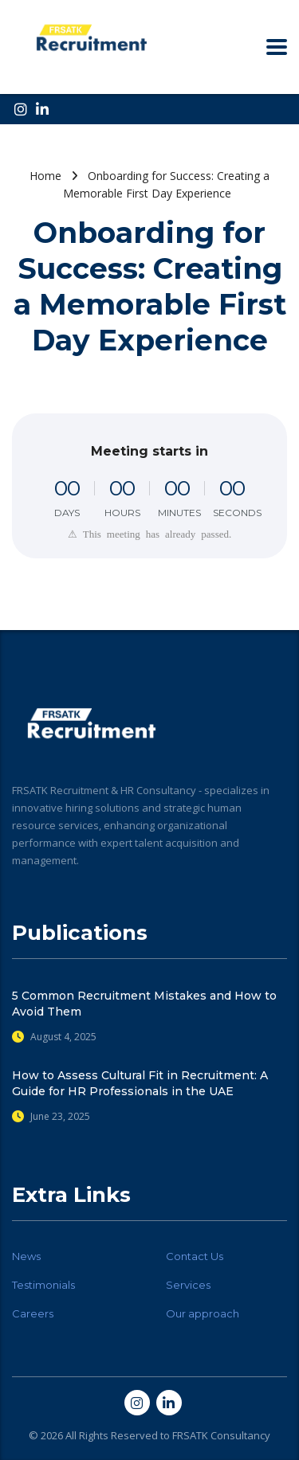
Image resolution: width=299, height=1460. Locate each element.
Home (45, 175)
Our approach (202, 1313)
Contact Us (194, 1256)
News (26, 1256)
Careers (32, 1313)
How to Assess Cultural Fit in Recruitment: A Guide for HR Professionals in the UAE (140, 1083)
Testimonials (43, 1284)
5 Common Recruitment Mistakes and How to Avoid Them (144, 1003)
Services (188, 1284)
